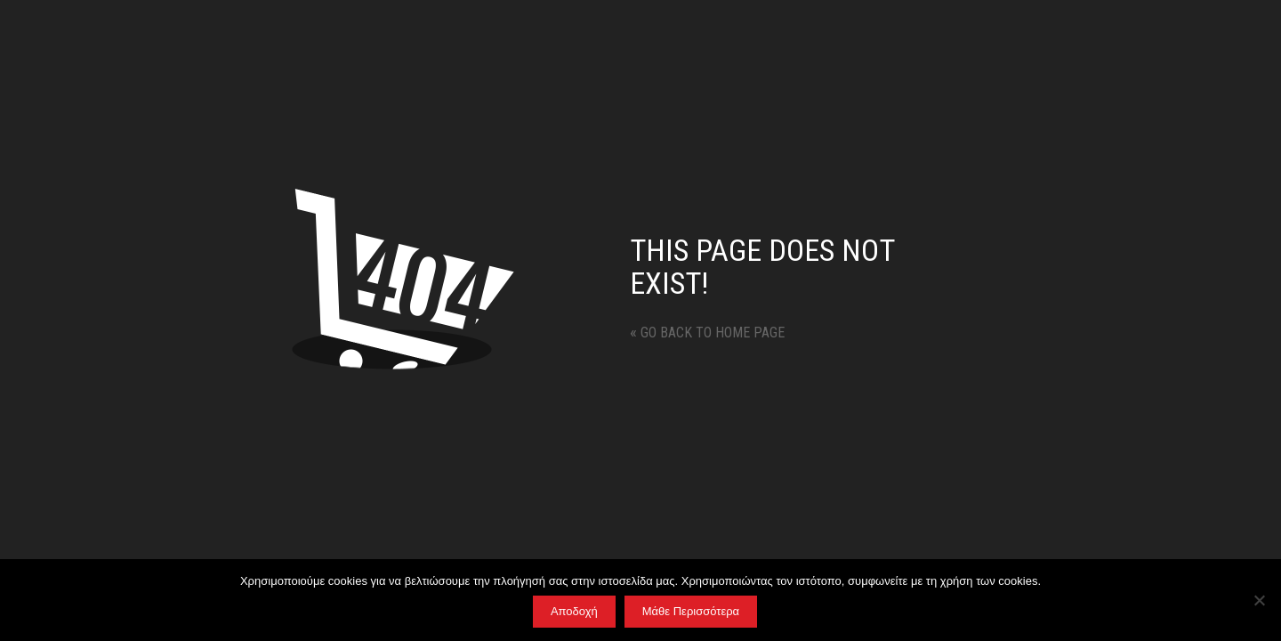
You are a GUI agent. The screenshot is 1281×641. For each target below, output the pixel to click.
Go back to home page (707, 332)
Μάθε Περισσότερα (690, 611)
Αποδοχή (574, 611)
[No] (1259, 600)
